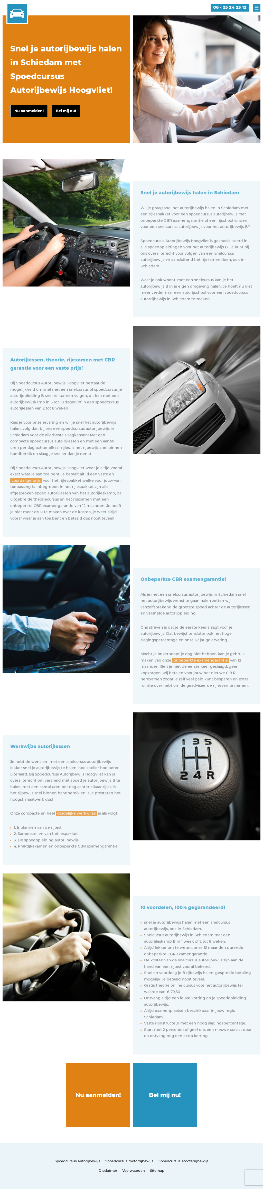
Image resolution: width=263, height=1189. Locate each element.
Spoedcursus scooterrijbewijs (183, 1161)
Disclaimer (108, 1170)
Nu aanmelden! (98, 1095)
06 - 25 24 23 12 (229, 7)
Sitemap (157, 1170)
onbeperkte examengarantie (201, 678)
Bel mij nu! (165, 1095)
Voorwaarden (133, 1170)
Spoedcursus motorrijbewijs (129, 1161)
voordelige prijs (26, 498)
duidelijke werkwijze (76, 831)
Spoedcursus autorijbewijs (77, 1161)
